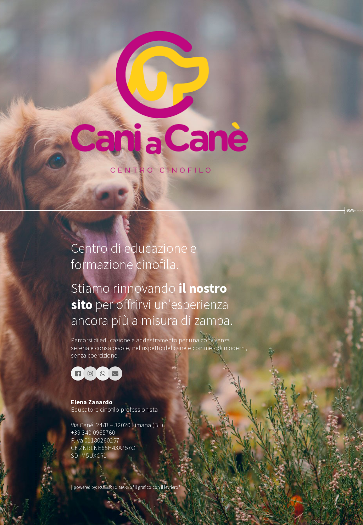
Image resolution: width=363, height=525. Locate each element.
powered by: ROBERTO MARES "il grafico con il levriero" (127, 487)
